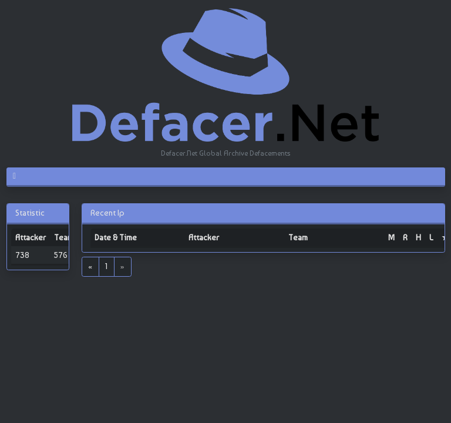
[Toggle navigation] (19, 176)
